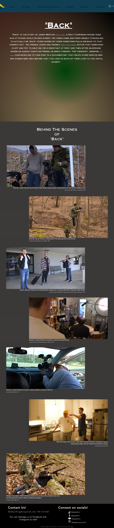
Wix (72, 526)
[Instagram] (69, 521)
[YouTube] (69, 518)
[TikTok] (69, 512)
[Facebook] (69, 515)
